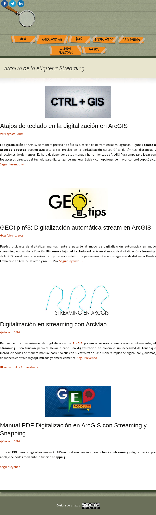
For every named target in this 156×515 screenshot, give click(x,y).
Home (23, 39)
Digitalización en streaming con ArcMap (53, 324)
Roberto (94, 50)
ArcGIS (77, 343)
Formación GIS (104, 39)
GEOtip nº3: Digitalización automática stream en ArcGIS (75, 227)
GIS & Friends (131, 39)
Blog (79, 39)
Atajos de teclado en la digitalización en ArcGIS (64, 125)
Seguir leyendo (12, 164)
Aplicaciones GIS (52, 39)
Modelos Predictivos (66, 51)
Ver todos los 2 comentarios (21, 367)
